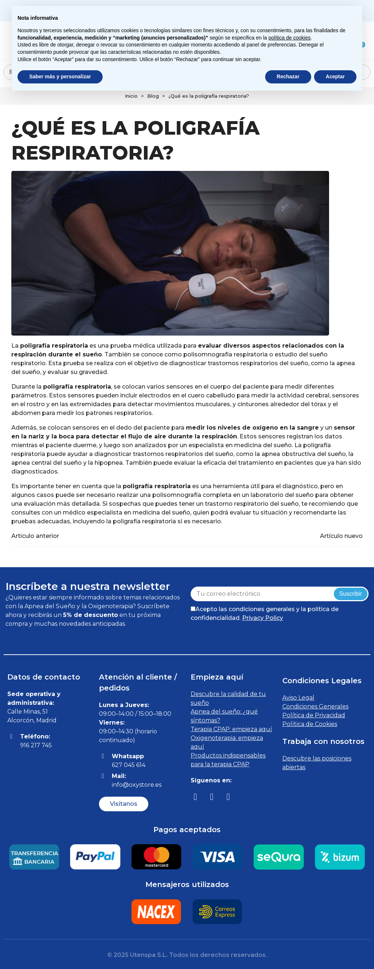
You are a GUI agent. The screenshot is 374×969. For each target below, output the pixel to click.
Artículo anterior (35, 535)
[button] (123, 804)
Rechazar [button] (288, 76)
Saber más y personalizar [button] (60, 76)
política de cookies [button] (289, 38)
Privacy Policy (262, 617)
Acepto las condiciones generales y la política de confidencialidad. (265, 613)
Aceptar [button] (335, 76)
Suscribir (350, 594)
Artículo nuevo (341, 535)
